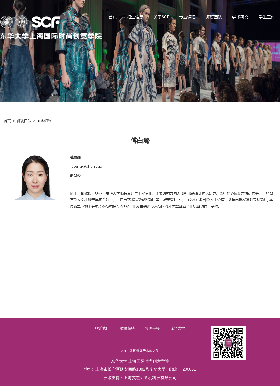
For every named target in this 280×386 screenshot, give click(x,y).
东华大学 (178, 328)
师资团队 (24, 121)
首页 (7, 121)
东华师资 (44, 121)
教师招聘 (127, 328)
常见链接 (152, 328)
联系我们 (102, 328)
